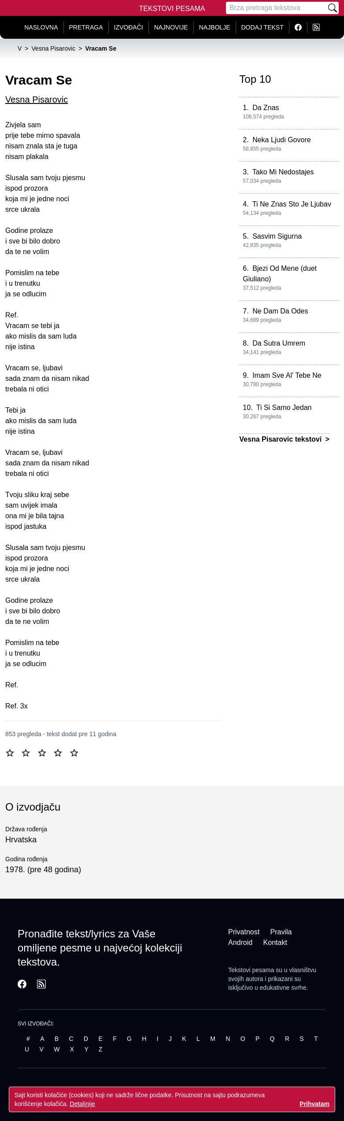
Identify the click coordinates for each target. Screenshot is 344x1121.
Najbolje (214, 27)
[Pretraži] (332, 8)
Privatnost (243, 932)
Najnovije (171, 27)
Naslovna (41, 27)
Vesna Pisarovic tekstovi (281, 439)
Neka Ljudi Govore (281, 140)
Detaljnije (82, 1103)
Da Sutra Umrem (278, 343)
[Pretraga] (276, 8)
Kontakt (275, 942)
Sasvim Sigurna (277, 236)
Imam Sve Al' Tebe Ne (287, 375)
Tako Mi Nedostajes (283, 172)
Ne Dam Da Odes (280, 311)
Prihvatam (314, 1103)
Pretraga (86, 27)
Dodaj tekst (262, 27)
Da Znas (265, 107)
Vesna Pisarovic (36, 99)
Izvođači (128, 27)
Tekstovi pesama (251, 970)
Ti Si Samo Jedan (284, 407)
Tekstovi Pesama (172, 8)
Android (240, 942)
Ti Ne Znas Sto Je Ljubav (291, 204)
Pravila (281, 932)
